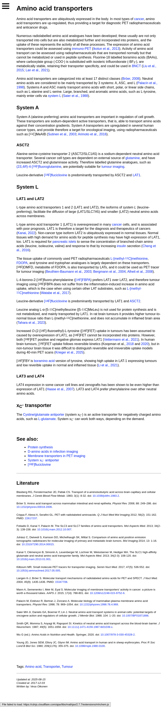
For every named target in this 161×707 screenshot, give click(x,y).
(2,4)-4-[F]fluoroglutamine (38, 166)
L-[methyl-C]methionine (129, 258)
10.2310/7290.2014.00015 (38, 544)
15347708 (61, 581)
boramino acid (44, 361)
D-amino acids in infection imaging (53, 451)
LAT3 (21, 376)
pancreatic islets (64, 241)
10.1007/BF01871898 (135, 615)
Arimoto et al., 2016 (92, 134)
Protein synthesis (40, 447)
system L (54, 96)
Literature (27, 483)
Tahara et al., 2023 (31, 322)
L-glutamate (47, 419)
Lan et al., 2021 (37, 70)
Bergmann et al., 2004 (109, 271)
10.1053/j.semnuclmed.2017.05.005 (38, 570)
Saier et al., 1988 (75, 96)
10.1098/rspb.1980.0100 (90, 645)
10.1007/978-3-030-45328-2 (117, 634)
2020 (144, 344)
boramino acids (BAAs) (140, 57)
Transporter (51, 666)
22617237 (31, 518)
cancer (139, 19)
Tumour (67, 666)
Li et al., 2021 (108, 365)
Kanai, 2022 (26, 233)
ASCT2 (22, 145)
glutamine (132, 158)
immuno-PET (81, 48)
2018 (130, 344)
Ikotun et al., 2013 (106, 48)
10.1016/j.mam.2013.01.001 (33, 559)
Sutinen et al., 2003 (62, 134)
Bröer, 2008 (130, 78)
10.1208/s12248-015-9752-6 (107, 593)
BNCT (136, 66)
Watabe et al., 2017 (55, 293)
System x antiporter (43, 460)
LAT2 (39, 198)
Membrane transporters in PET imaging (56, 456)
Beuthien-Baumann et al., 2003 (68, 271)
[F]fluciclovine (55, 175)
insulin (121, 246)
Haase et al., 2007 (60, 389)
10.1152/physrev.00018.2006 (34, 506)
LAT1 (136, 175)
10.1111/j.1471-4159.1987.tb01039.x (90, 626)
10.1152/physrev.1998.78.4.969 (99, 604)
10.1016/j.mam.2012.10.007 (54, 529)
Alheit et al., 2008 (140, 271)
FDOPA (22, 263)
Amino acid (33, 666)
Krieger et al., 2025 (69, 352)
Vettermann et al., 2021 (121, 339)
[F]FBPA (82, 280)
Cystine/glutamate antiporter (43, 414)
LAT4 (39, 376)
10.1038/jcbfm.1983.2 (106, 495)
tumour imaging (113, 166)
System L (27, 187)
